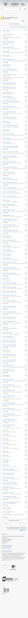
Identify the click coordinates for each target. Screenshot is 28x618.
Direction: (19, 26)
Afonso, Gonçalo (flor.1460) (9, 345)
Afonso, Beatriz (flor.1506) (9, 112)
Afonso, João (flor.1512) (8, 487)
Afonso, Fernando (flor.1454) (9, 262)
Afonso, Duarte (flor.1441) (9, 225)
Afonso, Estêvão (6, 236)
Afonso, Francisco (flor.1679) (9, 306)
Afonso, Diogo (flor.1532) (9, 209)
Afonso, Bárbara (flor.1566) (9, 87)
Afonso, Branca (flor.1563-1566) (10, 125)
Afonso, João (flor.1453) (8, 473)
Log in (26, 1)
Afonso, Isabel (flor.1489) (9, 396)
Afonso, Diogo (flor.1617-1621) (10, 219)
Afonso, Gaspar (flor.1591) (9, 321)
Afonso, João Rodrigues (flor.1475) (11, 502)
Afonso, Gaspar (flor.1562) (9, 312)
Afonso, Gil (5, 327)
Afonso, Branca (6, 121)
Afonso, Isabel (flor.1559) (9, 419)
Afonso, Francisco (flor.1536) (9, 283)
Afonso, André (6, 51)
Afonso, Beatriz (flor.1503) (9, 106)
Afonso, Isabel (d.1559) (8, 379)
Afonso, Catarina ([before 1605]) (10, 146)
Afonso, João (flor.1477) (8, 477)
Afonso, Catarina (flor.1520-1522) (10, 152)
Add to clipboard (25, 30)
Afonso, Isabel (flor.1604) (9, 425)
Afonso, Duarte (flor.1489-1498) (10, 230)
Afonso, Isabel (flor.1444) (9, 390)
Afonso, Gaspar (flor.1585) (9, 317)
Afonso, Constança (7, 178)
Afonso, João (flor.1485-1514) (9, 483)
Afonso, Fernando (7, 245)
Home (3, 1)
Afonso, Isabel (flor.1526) (9, 403)
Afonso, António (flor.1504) (9, 69)
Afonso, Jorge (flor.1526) (8, 512)
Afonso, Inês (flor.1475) (8, 369)
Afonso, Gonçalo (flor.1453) (9, 341)
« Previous (6, 523)
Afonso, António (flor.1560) (9, 74)
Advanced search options (14, 23)
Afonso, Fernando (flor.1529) (9, 267)
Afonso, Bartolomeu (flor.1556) (10, 101)
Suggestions (14, 1)
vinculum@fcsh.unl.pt (8, 545)
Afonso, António (6, 65)
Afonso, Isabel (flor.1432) (9, 385)
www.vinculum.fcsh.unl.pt (7, 548)
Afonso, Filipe (6, 278)
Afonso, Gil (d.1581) (7, 332)
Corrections (8, 1)
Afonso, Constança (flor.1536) (10, 192)
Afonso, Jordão (6, 507)
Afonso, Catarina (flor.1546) (9, 156)
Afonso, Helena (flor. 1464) (9, 360)
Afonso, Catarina (7, 138)
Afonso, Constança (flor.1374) (10, 182)
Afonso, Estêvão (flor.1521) (9, 240)
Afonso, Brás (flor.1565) (8, 134)
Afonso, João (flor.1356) (8, 469)
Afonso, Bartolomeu (7, 92)
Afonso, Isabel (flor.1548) (9, 414)
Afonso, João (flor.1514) (8, 492)
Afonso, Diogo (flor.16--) (8, 215)
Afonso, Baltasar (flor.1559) (9, 83)
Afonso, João (6, 430)
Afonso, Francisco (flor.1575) (9, 295)
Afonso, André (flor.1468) (9, 59)
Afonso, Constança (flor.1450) (10, 187)
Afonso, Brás (6, 130)
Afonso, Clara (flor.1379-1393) (10, 167)
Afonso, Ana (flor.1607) (8, 47)
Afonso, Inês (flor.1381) (8, 365)
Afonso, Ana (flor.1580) (8, 41)
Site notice (21, 1)
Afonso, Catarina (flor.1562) (9, 161)
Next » (24, 523)
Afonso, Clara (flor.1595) (8, 172)
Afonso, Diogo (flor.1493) (9, 204)
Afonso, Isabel (6, 375)
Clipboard (25, 9)
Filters (4, 14)
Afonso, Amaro (6, 30)
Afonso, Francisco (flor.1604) (9, 301)
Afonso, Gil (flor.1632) (8, 336)
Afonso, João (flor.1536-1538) (9, 496)
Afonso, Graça (6, 350)
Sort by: (11, 26)
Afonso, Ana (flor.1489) (8, 34)
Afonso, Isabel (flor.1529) (9, 408)
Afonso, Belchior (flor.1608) (9, 117)
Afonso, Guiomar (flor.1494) (9, 354)
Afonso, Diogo (6, 200)
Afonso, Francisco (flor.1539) (9, 291)
